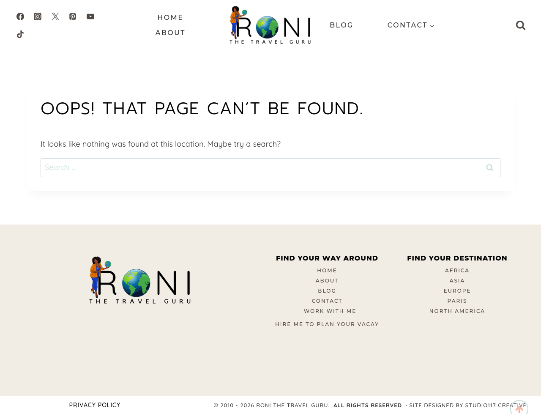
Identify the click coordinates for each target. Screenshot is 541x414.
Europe (457, 291)
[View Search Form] (520, 25)
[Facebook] (20, 16)
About (171, 33)
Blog (342, 25)
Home (170, 18)
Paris (457, 301)
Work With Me (330, 311)
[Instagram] (37, 16)
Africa (457, 270)
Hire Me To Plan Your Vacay (327, 324)
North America (457, 311)
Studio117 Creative (496, 405)
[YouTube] (90, 16)
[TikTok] (20, 34)
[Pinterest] (72, 16)
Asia (457, 280)
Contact (327, 301)
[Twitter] (55, 16)
